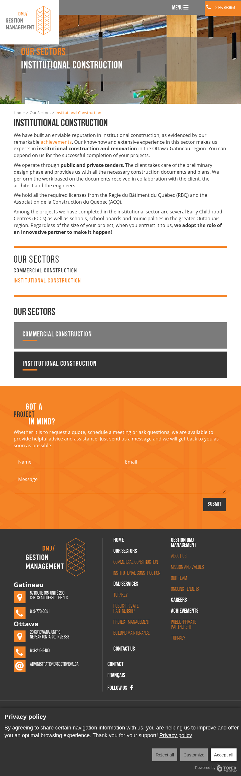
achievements (56, 142)
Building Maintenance (131, 633)
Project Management (131, 622)
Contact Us (124, 649)
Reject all (165, 754)
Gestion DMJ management (183, 543)
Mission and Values (187, 567)
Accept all (223, 754)
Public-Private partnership (183, 624)
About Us (179, 556)
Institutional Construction (47, 281)
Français (116, 675)
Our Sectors (40, 112)
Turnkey (120, 595)
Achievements (184, 611)
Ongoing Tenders (185, 589)
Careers (179, 600)
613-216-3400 (40, 651)
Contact (115, 665)
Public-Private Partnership (126, 608)
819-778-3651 (220, 8)
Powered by (216, 768)
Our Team (179, 578)
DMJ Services (125, 584)
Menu (180, 7)
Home (19, 112)
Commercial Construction (45, 271)
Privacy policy (175, 735)
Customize (193, 754)
